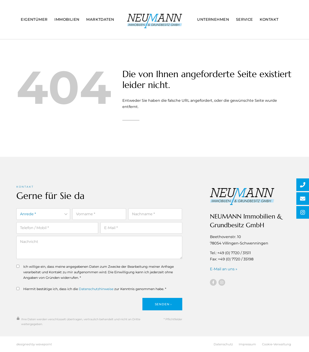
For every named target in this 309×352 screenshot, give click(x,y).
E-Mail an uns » (223, 270)
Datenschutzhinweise (96, 290)
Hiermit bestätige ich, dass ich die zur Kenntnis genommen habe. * (91, 290)
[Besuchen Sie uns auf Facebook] (213, 283)
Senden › (163, 306)
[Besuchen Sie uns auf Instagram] (221, 283)
